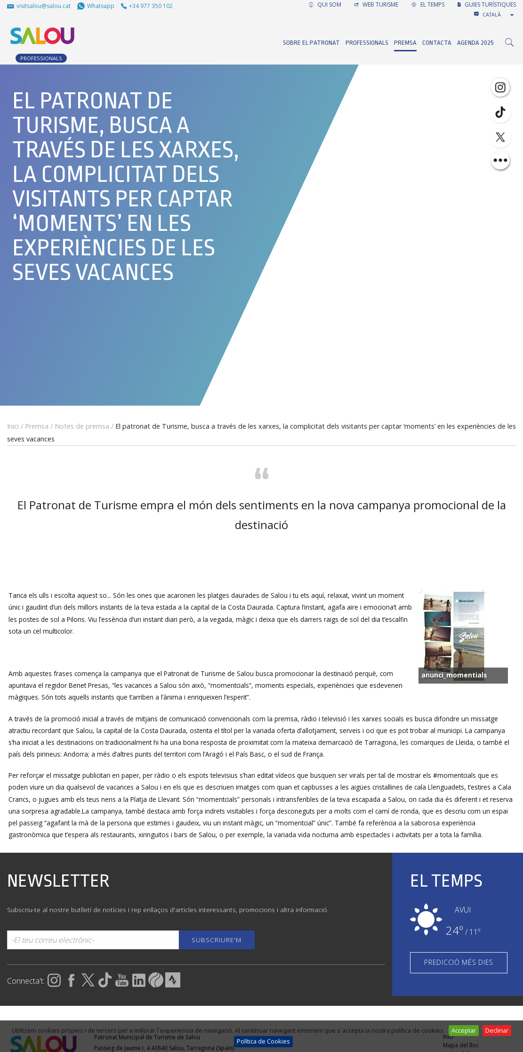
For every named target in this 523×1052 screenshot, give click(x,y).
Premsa (405, 42)
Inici (13, 426)
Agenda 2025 (475, 42)
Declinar (496, 1030)
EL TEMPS (427, 4)
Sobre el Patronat (311, 42)
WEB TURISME (376, 4)
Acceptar (463, 1030)
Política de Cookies (263, 1041)
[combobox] (499, 14)
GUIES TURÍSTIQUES (487, 4)
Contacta (436, 42)
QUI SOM (325, 4)
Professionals (367, 42)
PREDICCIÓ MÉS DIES (458, 962)
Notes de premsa (82, 426)
